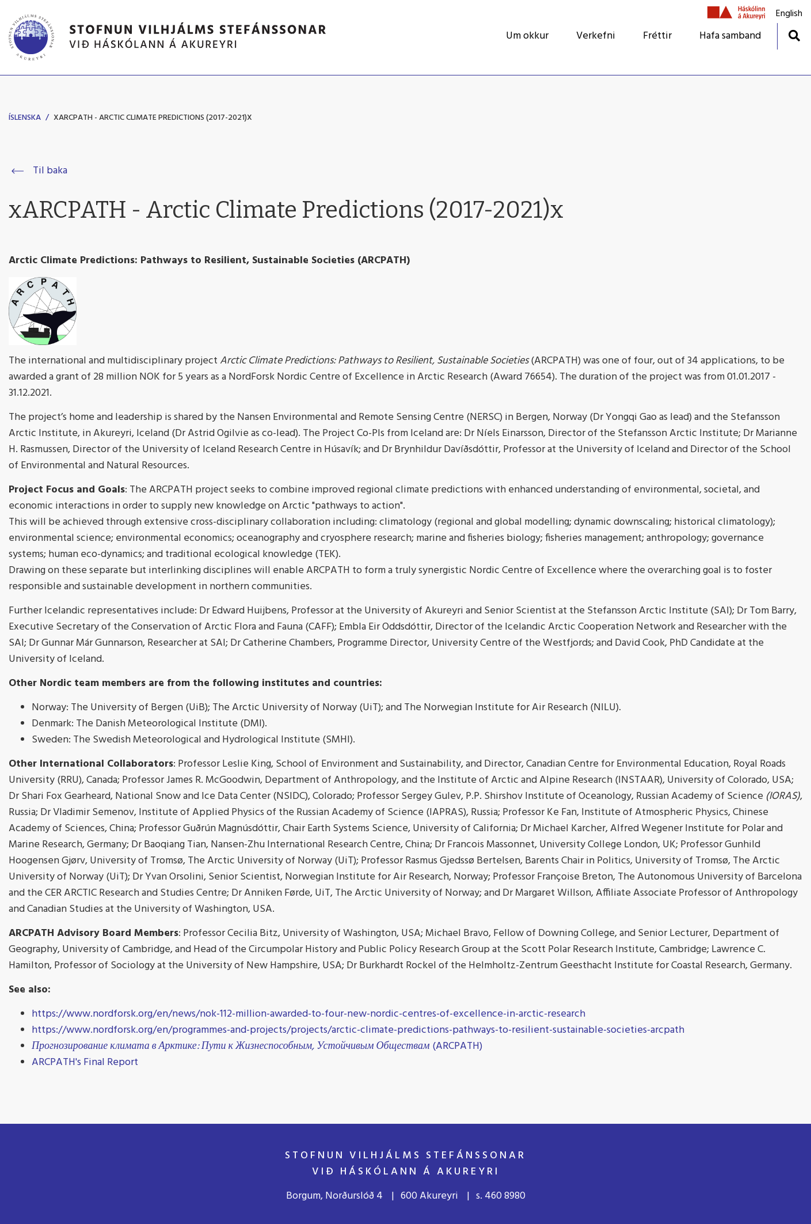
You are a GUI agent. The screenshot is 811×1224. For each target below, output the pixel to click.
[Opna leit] (794, 35)
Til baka (50, 170)
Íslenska (25, 117)
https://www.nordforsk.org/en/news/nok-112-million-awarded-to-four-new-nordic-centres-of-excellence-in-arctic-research (308, 1014)
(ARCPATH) (257, 1046)
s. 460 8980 (501, 1196)
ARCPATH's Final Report (85, 1062)
